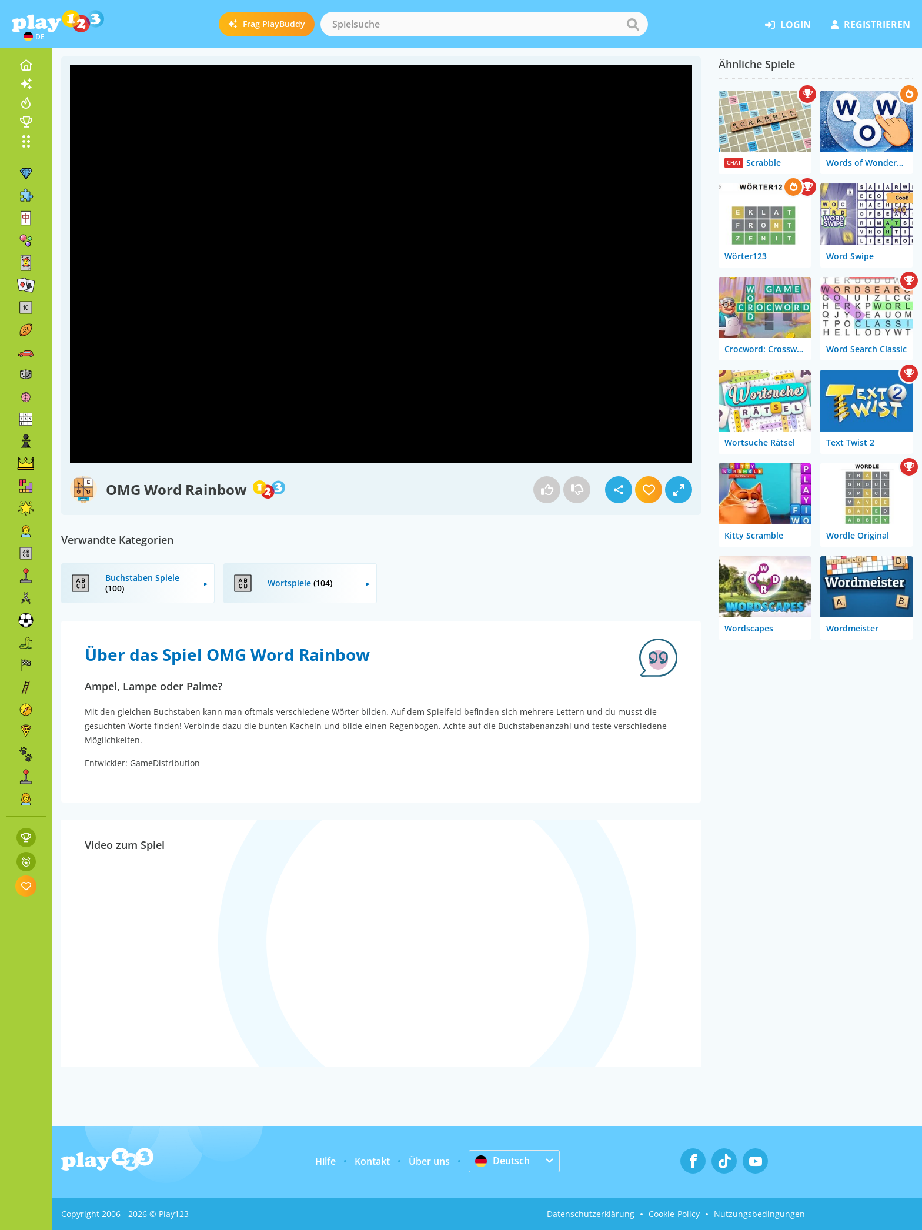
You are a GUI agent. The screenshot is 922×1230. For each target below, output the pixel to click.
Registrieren (870, 24)
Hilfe (325, 1161)
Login (788, 24)
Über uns (429, 1161)
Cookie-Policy (674, 1213)
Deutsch (502, 1160)
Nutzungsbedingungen (759, 1213)
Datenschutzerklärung (590, 1213)
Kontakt (372, 1161)
